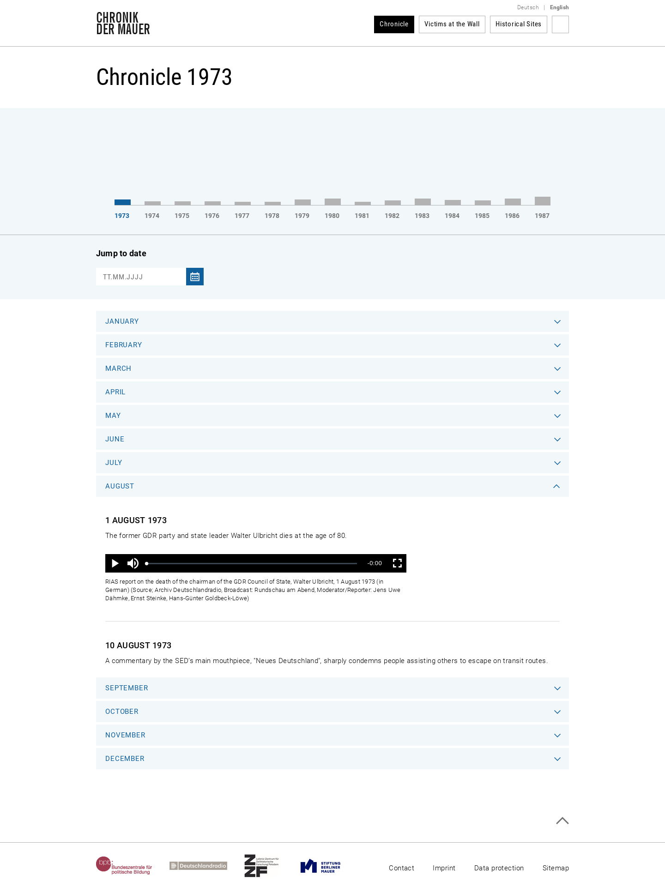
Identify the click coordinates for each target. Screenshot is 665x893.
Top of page (562, 821)
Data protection (499, 868)
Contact (401, 868)
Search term (560, 24)
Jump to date (121, 253)
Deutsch (528, 7)
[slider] (252, 563)
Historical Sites (519, 24)
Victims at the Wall (451, 24)
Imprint (444, 868)
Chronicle (394, 24)
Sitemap (556, 868)
